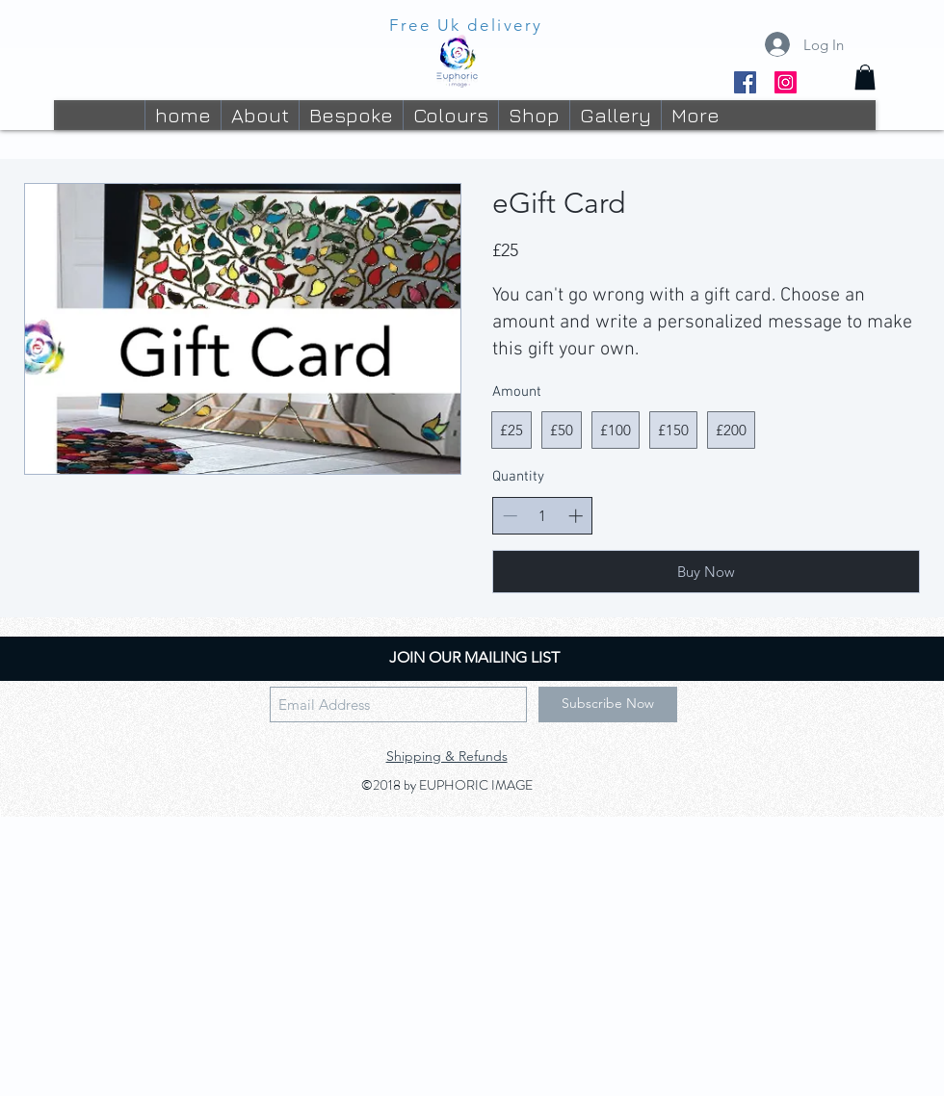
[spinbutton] (542, 516)
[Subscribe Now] (607, 704)
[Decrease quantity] (510, 516)
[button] (865, 77)
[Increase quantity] (575, 516)
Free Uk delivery (466, 25)
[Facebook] (745, 82)
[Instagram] (785, 82)
